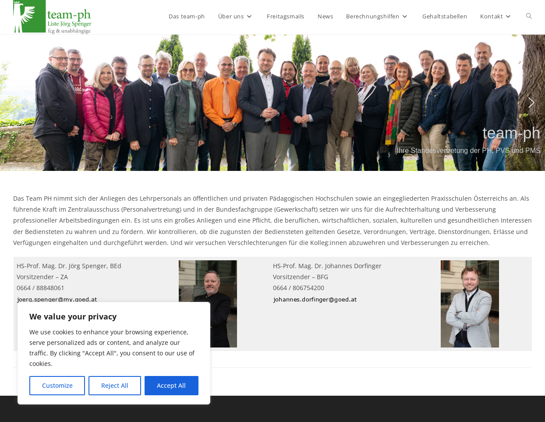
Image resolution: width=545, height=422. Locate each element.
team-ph (512, 133)
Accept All (171, 385)
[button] (14, 103)
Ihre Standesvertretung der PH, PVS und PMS (468, 150)
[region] (114, 353)
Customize (57, 385)
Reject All (114, 385)
